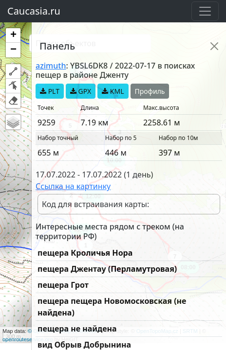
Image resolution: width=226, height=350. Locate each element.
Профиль (150, 91)
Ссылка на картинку (73, 186)
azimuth (51, 65)
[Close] (214, 46)
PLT (49, 91)
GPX (80, 91)
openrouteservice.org (27, 339)
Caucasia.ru (33, 11)
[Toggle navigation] (205, 11)
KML (113, 91)
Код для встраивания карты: (95, 204)
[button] (13, 35)
